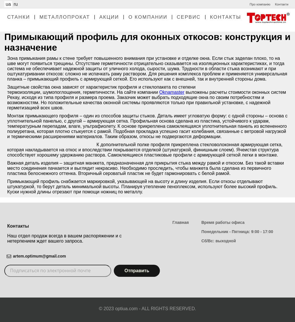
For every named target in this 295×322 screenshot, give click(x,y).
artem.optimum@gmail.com (39, 256)
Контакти (281, 4)
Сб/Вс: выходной (218, 241)
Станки (18, 17)
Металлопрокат (64, 17)
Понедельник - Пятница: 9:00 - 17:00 (237, 231)
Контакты (225, 17)
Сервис (189, 17)
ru (16, 4)
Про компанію (260, 4)
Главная (181, 222)
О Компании (147, 17)
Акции (109, 17)
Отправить (136, 270)
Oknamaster (171, 92)
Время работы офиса (223, 222)
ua (8, 4)
